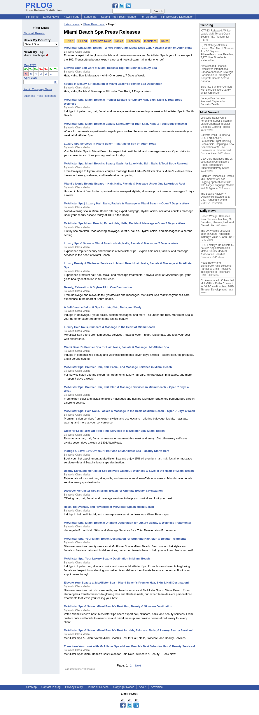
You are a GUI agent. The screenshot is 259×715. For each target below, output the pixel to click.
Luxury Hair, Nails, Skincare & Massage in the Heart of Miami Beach (109, 327)
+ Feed (82, 41)
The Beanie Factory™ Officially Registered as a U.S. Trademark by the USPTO (215, 198)
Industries (150, 41)
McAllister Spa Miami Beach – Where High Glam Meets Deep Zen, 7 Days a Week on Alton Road (128, 47)
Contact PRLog (51, 687)
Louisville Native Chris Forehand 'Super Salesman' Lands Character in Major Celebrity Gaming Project (217, 122)
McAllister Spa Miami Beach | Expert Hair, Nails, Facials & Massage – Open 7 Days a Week (124, 223)
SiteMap (31, 687)
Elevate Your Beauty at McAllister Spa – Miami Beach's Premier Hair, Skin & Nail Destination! (126, 582)
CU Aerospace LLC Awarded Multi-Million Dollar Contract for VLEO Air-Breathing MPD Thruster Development (217, 285)
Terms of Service (98, 687)
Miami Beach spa (36, 55)
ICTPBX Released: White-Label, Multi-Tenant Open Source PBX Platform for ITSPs (216, 35)
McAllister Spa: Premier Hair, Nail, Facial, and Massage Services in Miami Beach (118, 367)
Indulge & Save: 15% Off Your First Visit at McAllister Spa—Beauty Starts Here (116, 450)
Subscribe (90, 16)
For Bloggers (148, 16)
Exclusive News (101, 41)
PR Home (32, 16)
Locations (134, 41)
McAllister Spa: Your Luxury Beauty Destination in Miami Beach (107, 558)
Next (138, 665)
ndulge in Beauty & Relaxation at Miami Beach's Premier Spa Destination (113, 83)
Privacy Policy (74, 687)
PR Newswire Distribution (177, 16)
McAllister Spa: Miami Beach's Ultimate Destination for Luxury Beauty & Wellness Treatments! (127, 522)
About (142, 687)
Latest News (51, 16)
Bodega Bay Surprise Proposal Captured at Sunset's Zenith (213, 101)
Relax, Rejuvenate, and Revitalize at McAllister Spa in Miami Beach (109, 506)
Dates (164, 41)
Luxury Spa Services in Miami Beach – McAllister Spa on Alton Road (110, 143)
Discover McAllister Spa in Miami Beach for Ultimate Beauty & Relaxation (113, 490)
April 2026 (30, 77)
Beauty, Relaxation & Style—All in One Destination (98, 287)
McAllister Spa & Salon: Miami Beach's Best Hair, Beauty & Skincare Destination (118, 606)
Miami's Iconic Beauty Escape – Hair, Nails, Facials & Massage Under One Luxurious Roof (124, 183)
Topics (119, 41)
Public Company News (37, 89)
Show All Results (34, 33)
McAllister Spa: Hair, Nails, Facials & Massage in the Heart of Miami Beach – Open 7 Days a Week (129, 411)
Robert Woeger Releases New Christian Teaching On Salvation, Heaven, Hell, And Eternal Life (217, 221)
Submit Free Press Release (118, 16)
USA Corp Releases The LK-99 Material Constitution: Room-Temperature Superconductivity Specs (217, 163)
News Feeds (71, 16)
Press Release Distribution (44, 8)
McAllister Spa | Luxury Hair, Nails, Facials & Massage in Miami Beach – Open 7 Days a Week (126, 203)
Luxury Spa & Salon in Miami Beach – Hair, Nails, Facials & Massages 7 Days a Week (121, 243)
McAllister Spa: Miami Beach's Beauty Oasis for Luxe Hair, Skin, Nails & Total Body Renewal (126, 163)
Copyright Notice (123, 687)
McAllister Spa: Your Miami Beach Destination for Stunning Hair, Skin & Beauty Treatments (125, 538)
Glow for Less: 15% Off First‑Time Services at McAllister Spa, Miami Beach (114, 430)
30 (55, 82)
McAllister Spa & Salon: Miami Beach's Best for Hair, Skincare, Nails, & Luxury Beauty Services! (128, 630)
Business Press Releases (39, 95)
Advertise (157, 687)
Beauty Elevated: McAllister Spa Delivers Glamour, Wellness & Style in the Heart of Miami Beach (129, 470)
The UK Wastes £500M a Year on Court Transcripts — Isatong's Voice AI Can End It (217, 233)
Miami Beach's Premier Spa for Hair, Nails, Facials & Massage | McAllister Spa (116, 347)
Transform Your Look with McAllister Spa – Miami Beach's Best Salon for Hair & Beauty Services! (129, 646)
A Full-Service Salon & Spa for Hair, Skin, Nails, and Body (102, 307)
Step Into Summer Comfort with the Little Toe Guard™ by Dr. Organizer (216, 89)
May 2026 (30, 65)
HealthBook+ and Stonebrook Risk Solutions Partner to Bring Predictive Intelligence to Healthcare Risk (216, 268)
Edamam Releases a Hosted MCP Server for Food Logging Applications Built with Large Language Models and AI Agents (217, 182)
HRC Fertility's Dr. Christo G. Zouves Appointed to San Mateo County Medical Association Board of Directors (217, 251)
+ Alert (69, 41)
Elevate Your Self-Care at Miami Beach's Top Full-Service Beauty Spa (110, 67)
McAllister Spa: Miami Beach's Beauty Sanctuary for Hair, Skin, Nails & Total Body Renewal (125, 123)
